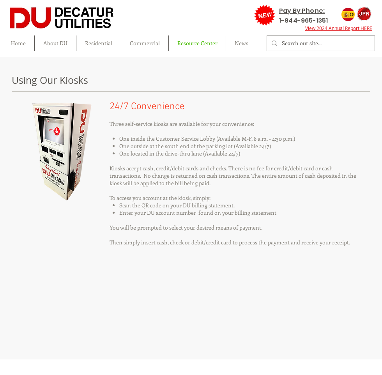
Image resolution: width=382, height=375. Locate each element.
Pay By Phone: (302, 10)
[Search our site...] (320, 43)
